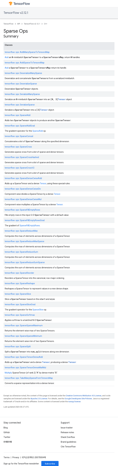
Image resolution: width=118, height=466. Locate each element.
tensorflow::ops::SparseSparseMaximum (24, 325)
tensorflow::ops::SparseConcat (19, 136)
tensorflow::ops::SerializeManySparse (22, 94)
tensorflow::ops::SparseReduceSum (21, 252)
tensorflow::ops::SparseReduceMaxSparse (24, 241)
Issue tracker (67, 427)
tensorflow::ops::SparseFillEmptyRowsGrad (25, 220)
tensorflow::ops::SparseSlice (18, 294)
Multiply (8, 373)
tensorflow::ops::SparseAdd (17, 115)
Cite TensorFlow (68, 446)
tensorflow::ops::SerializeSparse (20, 105)
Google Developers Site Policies (78, 398)
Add (7, 57)
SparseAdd (37, 131)
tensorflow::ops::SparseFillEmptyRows (22, 210)
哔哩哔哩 (8, 442)
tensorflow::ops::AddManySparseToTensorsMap (27, 52)
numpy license (74, 401)
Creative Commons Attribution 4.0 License (83, 395)
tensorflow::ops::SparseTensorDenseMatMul (25, 367)
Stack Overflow (68, 437)
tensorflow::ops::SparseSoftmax (20, 315)
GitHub (7, 432)
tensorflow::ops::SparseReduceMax (21, 231)
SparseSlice (38, 309)
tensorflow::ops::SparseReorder (19, 273)
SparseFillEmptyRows (30, 225)
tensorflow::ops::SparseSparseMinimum (23, 336)
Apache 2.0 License (39, 398)
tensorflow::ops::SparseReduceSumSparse (25, 262)
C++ (45, 24)
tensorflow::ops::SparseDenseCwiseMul (23, 199)
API (18, 24)
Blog (6, 427)
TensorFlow (8, 24)
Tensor (62, 99)
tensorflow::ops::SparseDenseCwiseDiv (23, 189)
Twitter (7, 437)
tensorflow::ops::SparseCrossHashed (22, 157)
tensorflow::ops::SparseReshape (20, 283)
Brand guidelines (68, 442)
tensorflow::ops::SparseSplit (18, 346)
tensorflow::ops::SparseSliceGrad (20, 304)
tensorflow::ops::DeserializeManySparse (23, 73)
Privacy (15, 457)
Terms (7, 457)
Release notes (67, 432)
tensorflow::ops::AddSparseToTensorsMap (24, 62)
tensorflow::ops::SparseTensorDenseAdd (24, 357)
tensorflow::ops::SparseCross (18, 147)
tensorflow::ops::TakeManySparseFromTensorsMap (29, 378)
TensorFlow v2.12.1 (16, 13)
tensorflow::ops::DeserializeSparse (21, 83)
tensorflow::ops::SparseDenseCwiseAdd (23, 178)
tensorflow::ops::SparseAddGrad (20, 126)
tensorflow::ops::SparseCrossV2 (19, 168)
